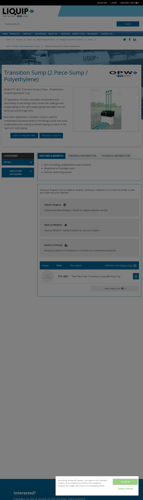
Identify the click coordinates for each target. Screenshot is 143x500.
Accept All (125, 481)
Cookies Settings (125, 488)
